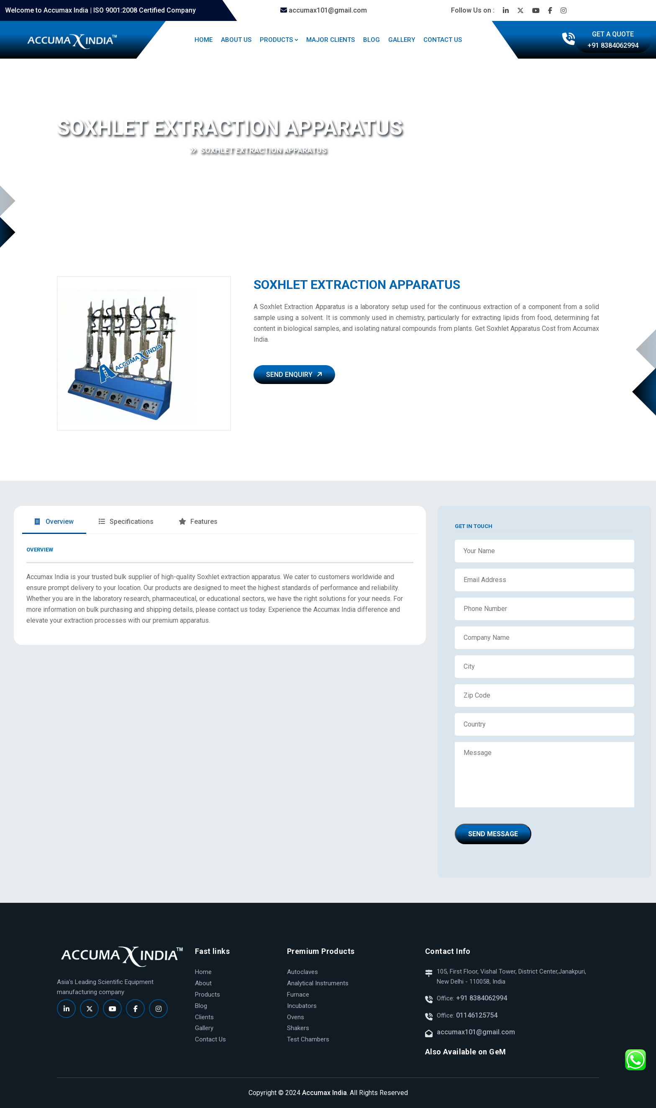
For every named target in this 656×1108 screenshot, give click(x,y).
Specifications (126, 522)
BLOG (371, 40)
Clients (204, 1017)
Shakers (298, 1028)
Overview (54, 522)
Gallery (204, 1028)
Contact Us (210, 1039)
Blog (201, 1006)
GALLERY (401, 40)
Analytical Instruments (317, 983)
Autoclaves (302, 972)
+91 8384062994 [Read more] (480, 998)
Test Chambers (308, 1039)
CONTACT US (442, 40)
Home (66, 151)
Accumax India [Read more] (324, 1093)
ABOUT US (236, 40)
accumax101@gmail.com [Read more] (323, 10)
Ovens (295, 1017)
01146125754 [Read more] (476, 1015)
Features (198, 522)
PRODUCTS (276, 40)
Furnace (298, 994)
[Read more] (506, 10)
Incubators (302, 1006)
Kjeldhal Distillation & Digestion (138, 151)
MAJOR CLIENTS (330, 40)
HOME (204, 40)
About (203, 983)
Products (207, 994)
